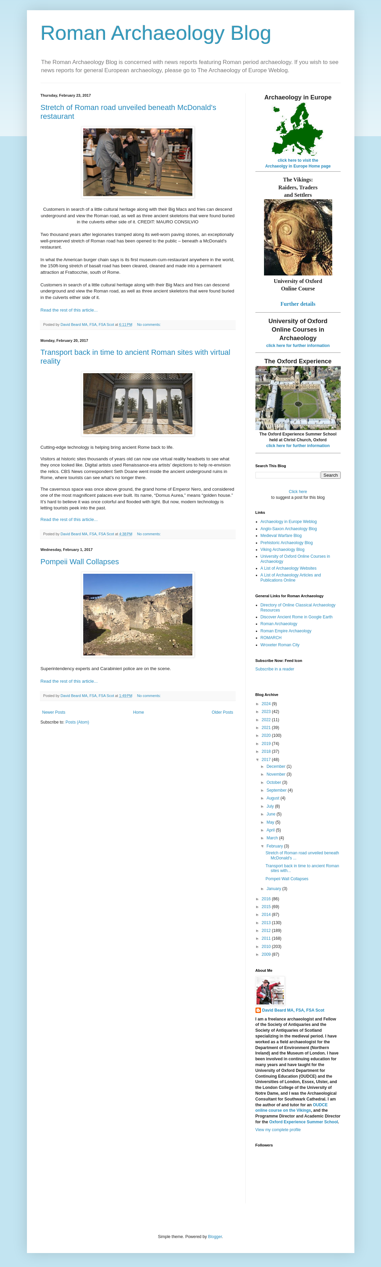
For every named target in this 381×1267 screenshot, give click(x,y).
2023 (267, 711)
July (270, 806)
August (273, 798)
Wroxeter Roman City (280, 645)
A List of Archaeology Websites (289, 568)
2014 (267, 914)
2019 (267, 743)
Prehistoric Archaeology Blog (287, 542)
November (276, 774)
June (271, 814)
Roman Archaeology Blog (156, 32)
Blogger (215, 1236)
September (277, 790)
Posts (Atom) (77, 722)
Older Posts (222, 712)
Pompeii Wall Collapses (80, 561)
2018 (267, 751)
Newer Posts (53, 712)
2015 (267, 906)
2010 (267, 946)
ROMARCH (271, 637)
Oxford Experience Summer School (303, 1122)
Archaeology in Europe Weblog (289, 521)
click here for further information (297, 345)
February (275, 846)
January (274, 888)
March (272, 838)
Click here (298, 491)
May (270, 822)
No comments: (149, 324)
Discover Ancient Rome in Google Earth (297, 617)
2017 (267, 759)
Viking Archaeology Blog (283, 549)
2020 (267, 735)
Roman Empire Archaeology (286, 631)
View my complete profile (278, 1129)
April (271, 830)
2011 (267, 938)
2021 (267, 727)
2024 (267, 703)
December (276, 766)
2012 (267, 930)
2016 (267, 899)
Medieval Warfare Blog (281, 535)
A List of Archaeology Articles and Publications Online (291, 577)
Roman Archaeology (279, 623)
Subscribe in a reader (274, 669)
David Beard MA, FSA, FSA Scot (293, 1010)
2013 (267, 922)
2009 (267, 954)
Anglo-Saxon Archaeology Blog (289, 528)
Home (138, 712)
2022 (267, 719)
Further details (297, 304)
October (274, 782)
